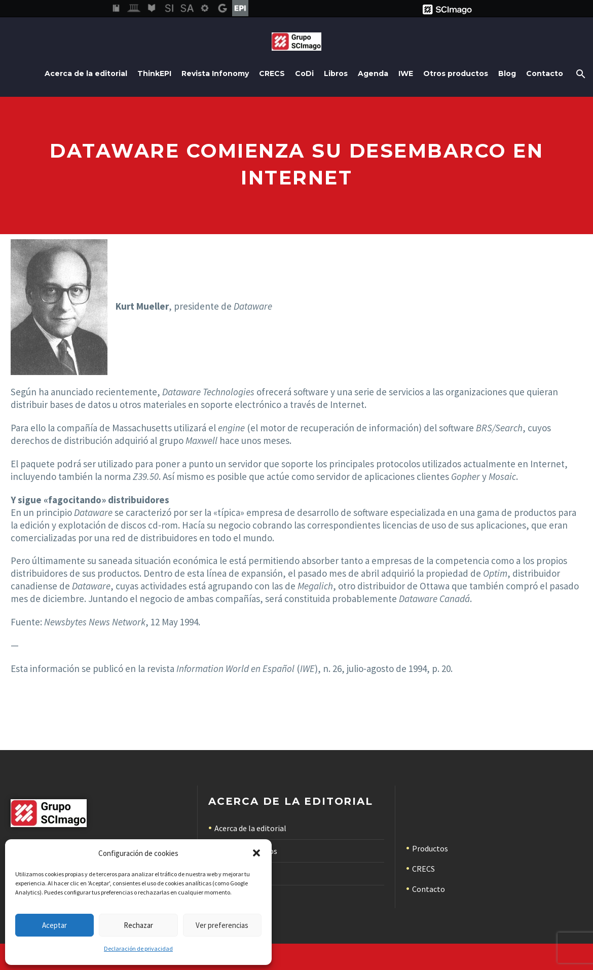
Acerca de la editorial (86, 73)
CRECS (272, 73)
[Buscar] (579, 73)
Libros (336, 73)
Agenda (373, 73)
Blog (507, 73)
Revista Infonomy (215, 73)
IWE (405, 73)
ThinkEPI (154, 73)
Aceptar (54, 925)
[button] (256, 853)
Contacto (544, 73)
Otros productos (455, 73)
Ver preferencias (222, 925)
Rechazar (138, 925)
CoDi (304, 73)
